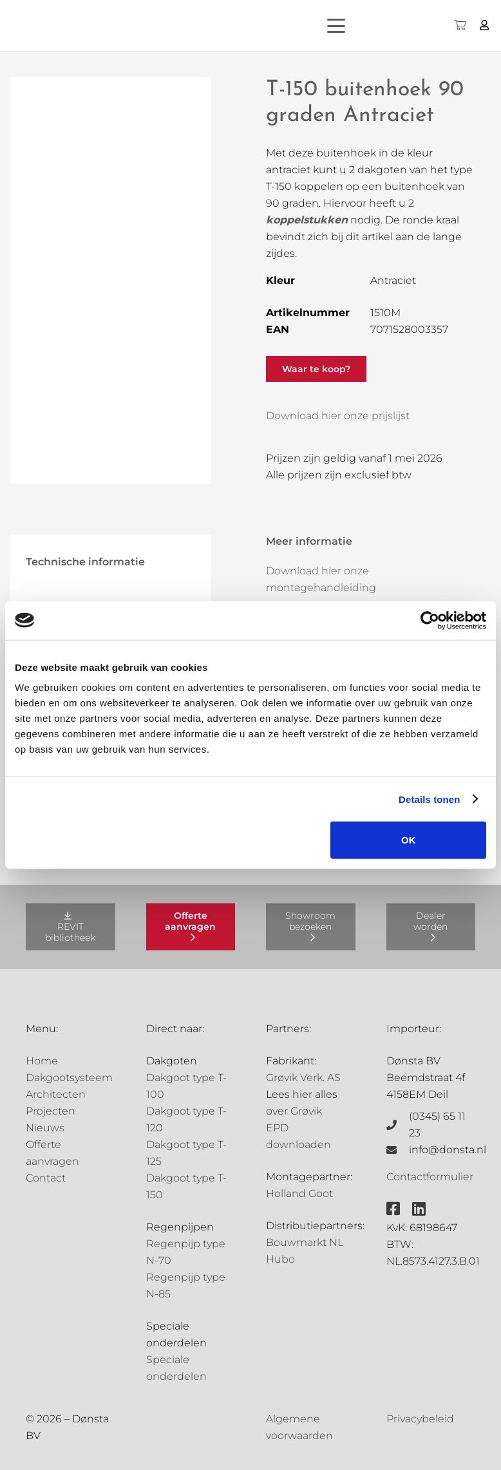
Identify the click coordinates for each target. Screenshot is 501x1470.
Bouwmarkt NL (304, 1242)
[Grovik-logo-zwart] (141, 26)
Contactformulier (429, 1177)
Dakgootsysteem (69, 1077)
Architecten (56, 1094)
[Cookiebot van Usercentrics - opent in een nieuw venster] (429, 620)
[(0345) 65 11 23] (398, 1125)
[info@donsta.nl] (398, 1150)
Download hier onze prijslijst (338, 416)
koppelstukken (307, 220)
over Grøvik (294, 1111)
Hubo (280, 1259)
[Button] (484, 25)
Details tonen (429, 798)
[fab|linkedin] (419, 1208)
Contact (46, 1178)
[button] (360, 26)
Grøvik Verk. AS (303, 1077)
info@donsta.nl (447, 1150)
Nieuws (45, 1128)
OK (408, 839)
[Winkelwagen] (459, 26)
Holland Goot (299, 1193)
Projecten (50, 1111)
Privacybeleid (420, 1419)
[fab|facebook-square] (393, 1208)
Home (42, 1061)
